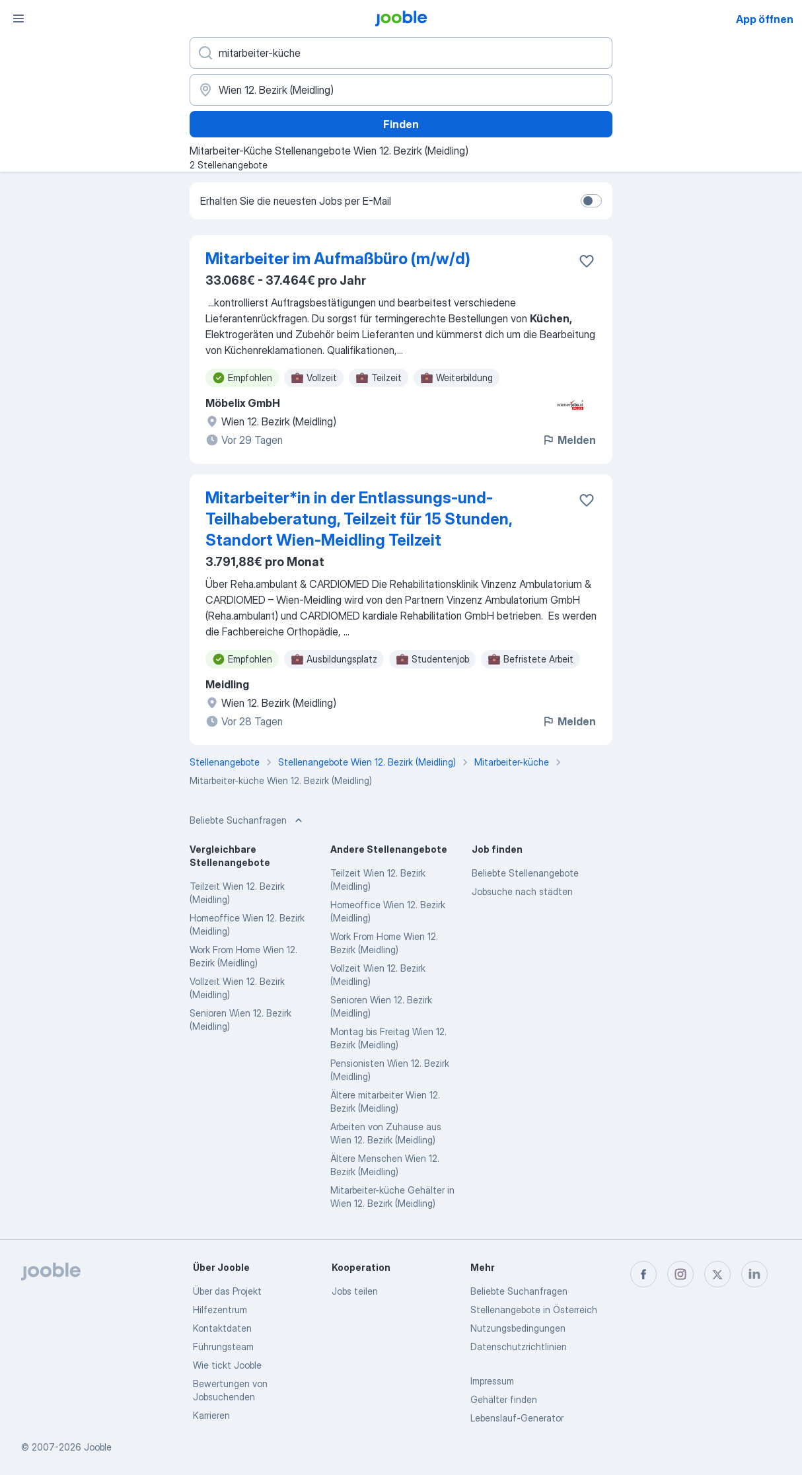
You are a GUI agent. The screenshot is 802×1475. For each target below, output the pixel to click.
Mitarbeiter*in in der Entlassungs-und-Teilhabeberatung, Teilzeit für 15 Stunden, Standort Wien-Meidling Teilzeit (358, 519)
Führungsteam (223, 1346)
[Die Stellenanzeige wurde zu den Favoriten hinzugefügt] (587, 261)
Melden (569, 440)
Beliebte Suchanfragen (518, 1291)
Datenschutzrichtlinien (518, 1346)
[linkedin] (754, 1274)
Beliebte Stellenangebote (525, 873)
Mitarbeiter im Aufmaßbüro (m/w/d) (337, 258)
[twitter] (717, 1274)
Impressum (492, 1380)
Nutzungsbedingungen (517, 1328)
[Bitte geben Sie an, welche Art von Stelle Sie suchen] (401, 53)
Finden (401, 124)
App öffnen (764, 19)
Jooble (98, 1447)
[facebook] (643, 1274)
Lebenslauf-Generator (517, 1417)
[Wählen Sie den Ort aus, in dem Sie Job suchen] (401, 90)
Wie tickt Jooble (227, 1365)
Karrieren (211, 1415)
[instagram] (680, 1274)
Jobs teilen (355, 1291)
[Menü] (18, 18)
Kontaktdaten (222, 1328)
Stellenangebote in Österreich (533, 1309)
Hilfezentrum (220, 1309)
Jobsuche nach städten (522, 891)
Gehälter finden (503, 1399)
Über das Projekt (227, 1291)
